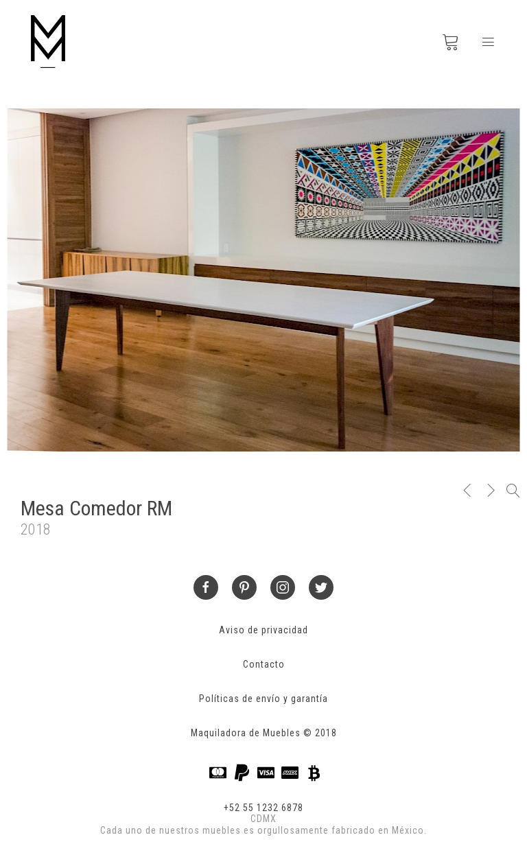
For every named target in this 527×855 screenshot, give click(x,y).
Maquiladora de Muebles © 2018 (264, 732)
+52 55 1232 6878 (263, 807)
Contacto (264, 664)
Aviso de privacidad (263, 629)
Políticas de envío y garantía (263, 698)
